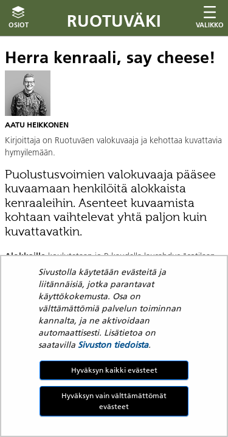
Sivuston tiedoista (113, 344)
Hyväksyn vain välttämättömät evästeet (114, 401)
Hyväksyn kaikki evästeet (114, 369)
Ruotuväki (114, 21)
